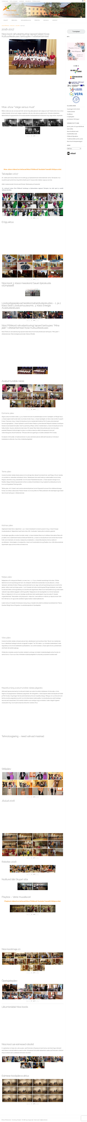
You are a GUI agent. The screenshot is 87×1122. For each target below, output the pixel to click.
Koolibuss (28, 1)
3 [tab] (78, 65)
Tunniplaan (5, 1)
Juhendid (21, 1)
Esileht (6, 20)
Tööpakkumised (36, 1)
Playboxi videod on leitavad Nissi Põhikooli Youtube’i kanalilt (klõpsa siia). (32, 901)
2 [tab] (76, 65)
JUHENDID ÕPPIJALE (73, 119)
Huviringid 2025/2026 (73, 109)
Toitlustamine (13, 1)
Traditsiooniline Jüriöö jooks (75, 139)
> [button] (83, 51)
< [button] (69, 51)
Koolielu (46, 20)
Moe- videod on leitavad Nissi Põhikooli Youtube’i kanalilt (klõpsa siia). (33, 169)
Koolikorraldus (26, 20)
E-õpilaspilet (70, 116)
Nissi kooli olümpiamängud (74, 141)
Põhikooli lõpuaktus (72, 136)
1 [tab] (74, 65)
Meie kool (14, 20)
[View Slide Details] (76, 51)
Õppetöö (37, 20)
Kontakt (55, 20)
